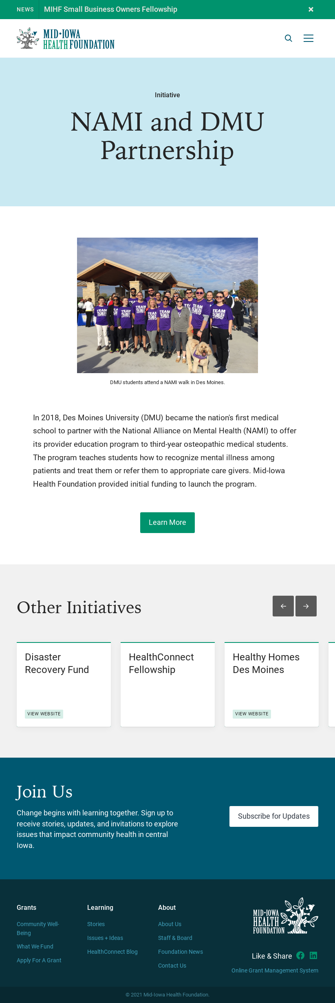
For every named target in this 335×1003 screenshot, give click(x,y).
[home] (66, 38)
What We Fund (35, 946)
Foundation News (180, 951)
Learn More (167, 522)
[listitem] (64, 684)
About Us (169, 924)
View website (44, 714)
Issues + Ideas (105, 938)
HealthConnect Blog (112, 951)
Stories (96, 924)
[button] (311, 9)
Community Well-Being (38, 929)
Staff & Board (175, 938)
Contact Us (172, 965)
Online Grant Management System (274, 970)
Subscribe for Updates (274, 816)
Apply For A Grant (39, 960)
